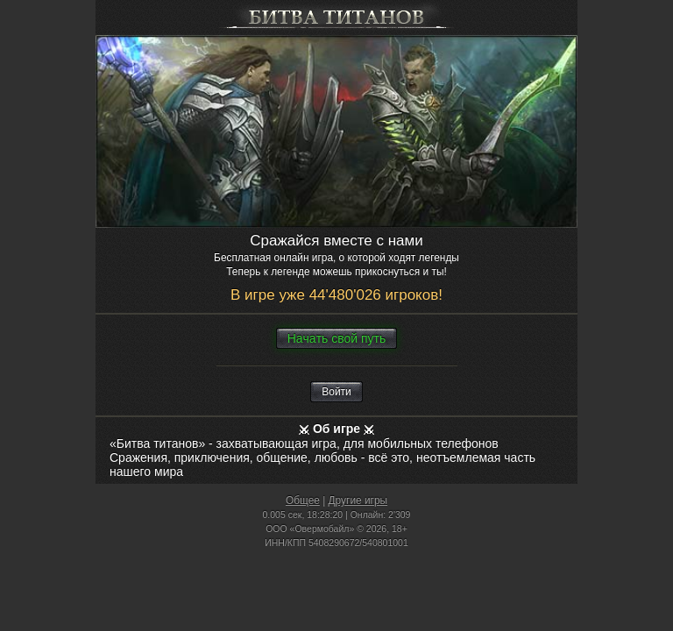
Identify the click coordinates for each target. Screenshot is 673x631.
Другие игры (358, 500)
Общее (303, 500)
